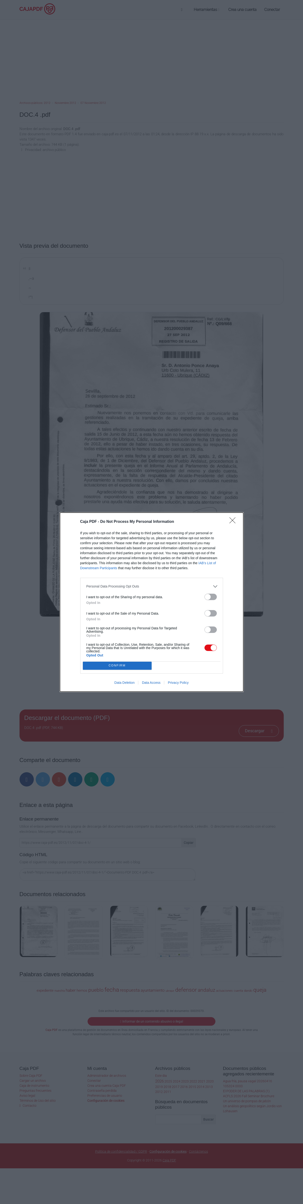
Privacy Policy (178, 683)
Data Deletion (124, 683)
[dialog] (151, 602)
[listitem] (151, 586)
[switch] (210, 597)
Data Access (151, 683)
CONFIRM (117, 665)
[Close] (233, 521)
